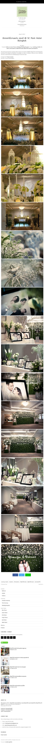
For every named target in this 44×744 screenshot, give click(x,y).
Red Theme (4, 620)
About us (3, 625)
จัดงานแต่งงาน (13, 48)
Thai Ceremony (5, 603)
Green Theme (13, 47)
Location (2, 588)
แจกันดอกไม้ (37, 703)
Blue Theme (4, 610)
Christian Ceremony (6, 600)
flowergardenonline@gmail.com (11, 723)
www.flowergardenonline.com (11, 725)
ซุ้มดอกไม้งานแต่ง (27, 48)
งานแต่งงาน (11, 581)
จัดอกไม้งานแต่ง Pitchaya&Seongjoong (18, 648)
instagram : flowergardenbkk (6, 709)
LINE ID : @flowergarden (5, 711)
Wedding (18, 47)
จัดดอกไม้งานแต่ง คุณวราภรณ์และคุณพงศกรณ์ (19, 657)
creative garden (8, 742)
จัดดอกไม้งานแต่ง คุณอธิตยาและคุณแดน (18, 676)
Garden (3, 593)
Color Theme (3, 608)
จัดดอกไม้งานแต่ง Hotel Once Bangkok (18, 667)
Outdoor (3, 595)
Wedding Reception (25, 47)
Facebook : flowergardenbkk (6, 708)
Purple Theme (5, 617)
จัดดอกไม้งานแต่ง (19, 48)
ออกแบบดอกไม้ (34, 48)
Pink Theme (4, 615)
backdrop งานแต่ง (36, 47)
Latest (3, 646)
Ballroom (8, 47)
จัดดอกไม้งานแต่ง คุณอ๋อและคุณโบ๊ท (17, 685)
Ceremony (3, 598)
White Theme (4, 622)
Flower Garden (10, 57)
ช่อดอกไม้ (33, 703)
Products (3, 627)
